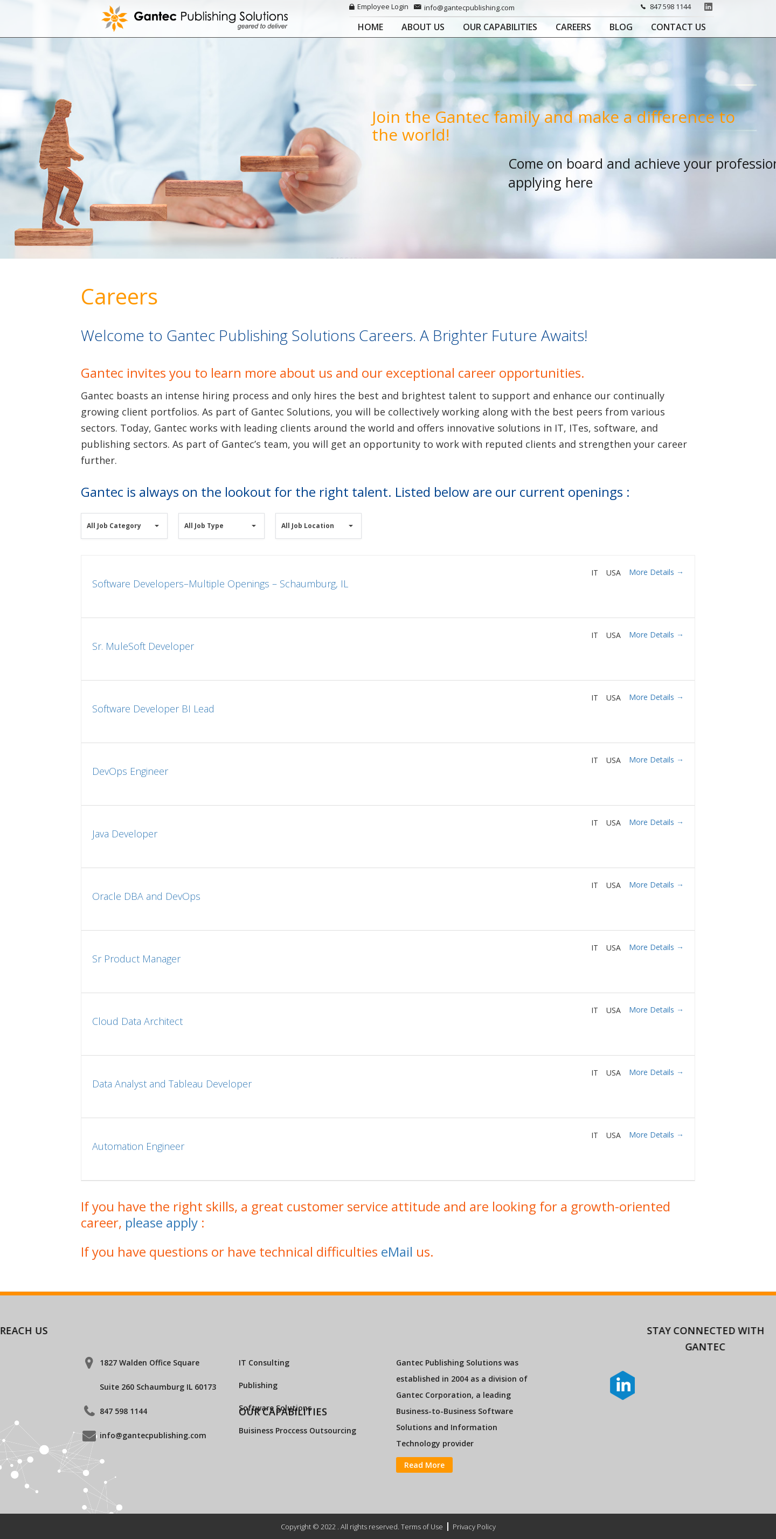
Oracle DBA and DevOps (146, 932)
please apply (163, 1259)
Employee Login (378, 6)
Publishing (258, 1385)
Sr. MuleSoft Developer (143, 682)
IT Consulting (264, 1362)
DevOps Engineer (130, 807)
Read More (424, 1465)
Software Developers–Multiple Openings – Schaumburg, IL (220, 620)
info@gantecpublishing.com (464, 7)
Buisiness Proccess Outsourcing (297, 1430)
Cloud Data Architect (137, 1057)
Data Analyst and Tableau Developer (172, 1120)
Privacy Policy (474, 1526)
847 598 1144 (663, 6)
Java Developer (124, 870)
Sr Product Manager (136, 995)
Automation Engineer (138, 1182)
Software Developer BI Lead (153, 745)
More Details (656, 609)
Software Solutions (275, 1408)
